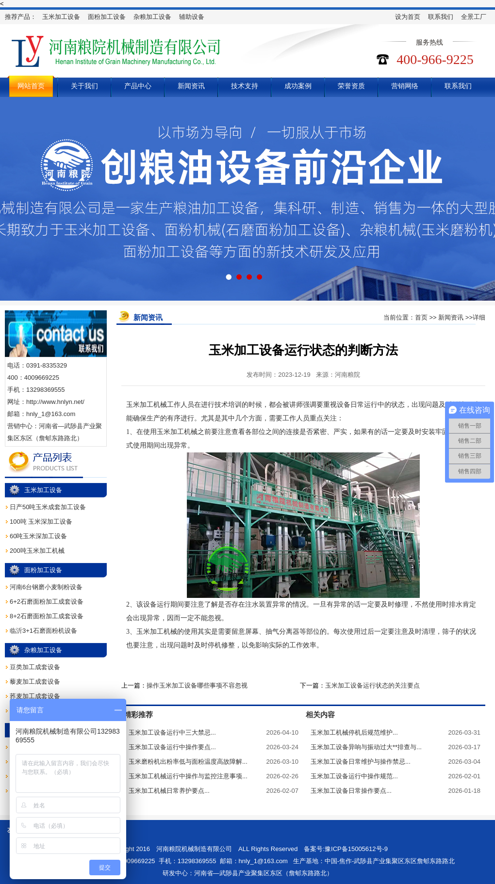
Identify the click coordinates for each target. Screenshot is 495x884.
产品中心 (137, 86)
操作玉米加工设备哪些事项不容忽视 (197, 685)
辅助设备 (191, 16)
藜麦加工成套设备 (35, 681)
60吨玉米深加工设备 (38, 536)
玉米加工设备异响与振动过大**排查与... (366, 747)
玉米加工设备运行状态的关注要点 (372, 685)
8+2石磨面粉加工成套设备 (46, 616)
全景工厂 (473, 16)
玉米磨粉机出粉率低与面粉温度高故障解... (188, 761)
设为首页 (407, 16)
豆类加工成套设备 (35, 667)
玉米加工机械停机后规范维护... (354, 732)
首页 (421, 317)
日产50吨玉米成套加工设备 (48, 507)
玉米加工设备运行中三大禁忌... (172, 732)
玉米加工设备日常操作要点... (351, 790)
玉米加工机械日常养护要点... (169, 790)
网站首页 (31, 86)
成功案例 (298, 86)
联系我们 (440, 16)
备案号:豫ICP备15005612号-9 (346, 848)
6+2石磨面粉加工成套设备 (46, 601)
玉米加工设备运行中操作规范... (354, 776)
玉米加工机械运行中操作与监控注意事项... (188, 776)
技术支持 (244, 86)
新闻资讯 (191, 86)
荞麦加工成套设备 (35, 696)
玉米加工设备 (61, 16)
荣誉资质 (351, 86)
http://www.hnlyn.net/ (55, 401)
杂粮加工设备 (152, 16)
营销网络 (404, 86)
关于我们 (84, 86)
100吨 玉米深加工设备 (41, 521)
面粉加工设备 (107, 16)
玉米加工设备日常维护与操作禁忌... (361, 761)
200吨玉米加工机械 (37, 550)
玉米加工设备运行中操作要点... (172, 747)
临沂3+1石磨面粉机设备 (43, 630)
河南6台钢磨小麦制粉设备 (46, 587)
